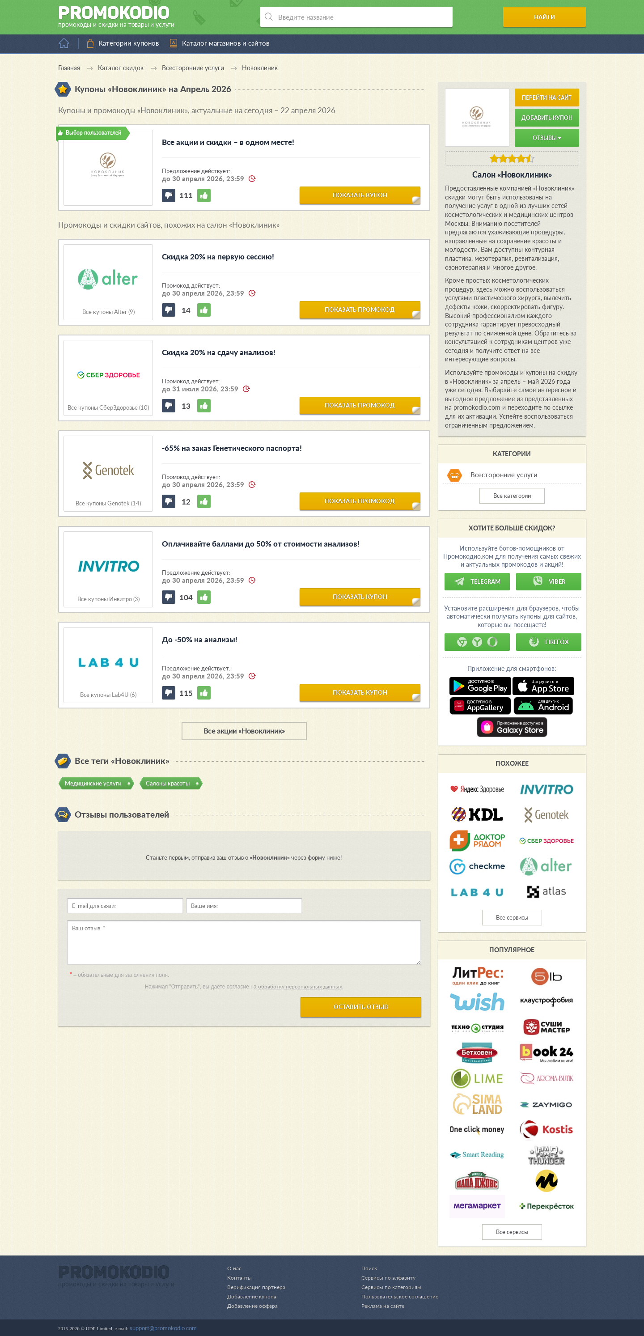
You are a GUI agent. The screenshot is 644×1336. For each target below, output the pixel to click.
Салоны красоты (168, 783)
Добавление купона (253, 1296)
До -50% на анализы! (199, 639)
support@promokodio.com (163, 1328)
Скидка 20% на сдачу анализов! (218, 352)
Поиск (364, 1268)
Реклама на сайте (379, 1305)
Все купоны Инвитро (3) (108, 599)
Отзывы (547, 138)
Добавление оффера (254, 1305)
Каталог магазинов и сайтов (225, 43)
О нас (234, 1268)
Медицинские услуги (93, 783)
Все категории (512, 495)
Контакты (240, 1277)
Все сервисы (512, 917)
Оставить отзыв (361, 1006)
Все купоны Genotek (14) (108, 503)
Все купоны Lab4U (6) (108, 694)
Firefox (549, 641)
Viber (548, 581)
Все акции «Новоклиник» (244, 730)
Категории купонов (128, 43)
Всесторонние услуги (504, 475)
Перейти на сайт (547, 97)
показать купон (360, 194)
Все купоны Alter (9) (108, 312)
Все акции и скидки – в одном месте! (228, 142)
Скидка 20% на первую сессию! (218, 256)
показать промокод (360, 309)
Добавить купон (546, 118)
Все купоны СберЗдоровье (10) (108, 407)
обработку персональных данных (300, 986)
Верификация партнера (257, 1286)
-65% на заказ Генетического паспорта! (232, 448)
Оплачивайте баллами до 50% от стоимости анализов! (261, 543)
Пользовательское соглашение (397, 1296)
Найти (551, 17)
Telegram (477, 581)
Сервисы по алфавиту (384, 1277)
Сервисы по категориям (387, 1286)
